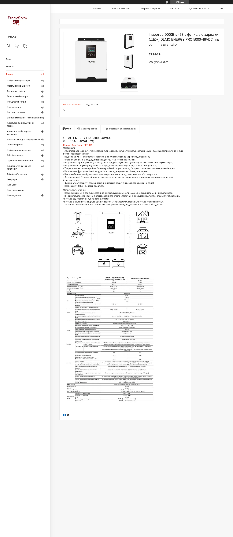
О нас (221, 8)
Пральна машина (15, 190)
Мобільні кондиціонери (18, 86)
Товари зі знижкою (120, 8)
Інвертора (12, 179)
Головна (97, 8)
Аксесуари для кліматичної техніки (20, 124)
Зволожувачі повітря (17, 96)
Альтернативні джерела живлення (19, 132)
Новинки (10, 66)
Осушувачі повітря (16, 91)
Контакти (174, 8)
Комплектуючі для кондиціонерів (23, 139)
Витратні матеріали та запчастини (24, 118)
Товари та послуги (149, 8)
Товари (9, 74)
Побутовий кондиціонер (19, 150)
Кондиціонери (14, 195)
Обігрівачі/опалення (17, 174)
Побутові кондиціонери (18, 80)
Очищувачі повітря (16, 102)
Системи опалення (16, 112)
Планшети (12, 185)
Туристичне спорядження (20, 160)
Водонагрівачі (14, 107)
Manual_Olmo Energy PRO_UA (77, 145)
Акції (8, 59)
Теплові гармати (15, 144)
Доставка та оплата (199, 8)
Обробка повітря (15, 155)
